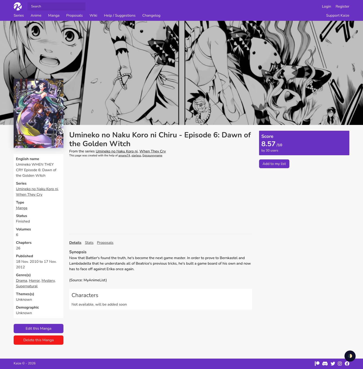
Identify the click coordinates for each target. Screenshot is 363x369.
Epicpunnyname (153, 155)
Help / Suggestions (119, 15)
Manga (53, 15)
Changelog (151, 15)
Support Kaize (337, 15)
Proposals (74, 15)
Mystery (48, 280)
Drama (21, 280)
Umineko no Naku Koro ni (37, 189)
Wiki (93, 15)
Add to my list (274, 163)
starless (136, 155)
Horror (34, 280)
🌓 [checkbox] (350, 356)
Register (343, 6)
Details (75, 242)
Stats (89, 242)
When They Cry (29, 194)
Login (326, 6)
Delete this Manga (38, 340)
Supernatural (27, 286)
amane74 (124, 155)
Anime (36, 15)
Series (19, 15)
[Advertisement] (160, 195)
